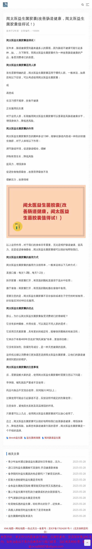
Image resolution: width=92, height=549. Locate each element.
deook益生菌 (14, 437)
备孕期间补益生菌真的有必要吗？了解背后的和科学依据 (35, 473)
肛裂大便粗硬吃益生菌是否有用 (25, 479)
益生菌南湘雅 (32, 437)
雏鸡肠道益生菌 (51, 437)
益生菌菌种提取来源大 (20, 516)
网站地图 (20, 528)
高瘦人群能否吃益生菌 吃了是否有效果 (29, 510)
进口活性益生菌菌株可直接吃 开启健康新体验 (33, 467)
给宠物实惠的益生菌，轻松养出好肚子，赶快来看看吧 (35, 504)
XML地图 (8, 528)
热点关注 (32, 528)
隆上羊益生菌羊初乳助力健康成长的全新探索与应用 (35, 491)
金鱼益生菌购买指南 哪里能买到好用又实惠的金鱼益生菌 (35, 485)
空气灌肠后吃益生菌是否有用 (24, 497)
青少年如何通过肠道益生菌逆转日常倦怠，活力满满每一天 (35, 461)
